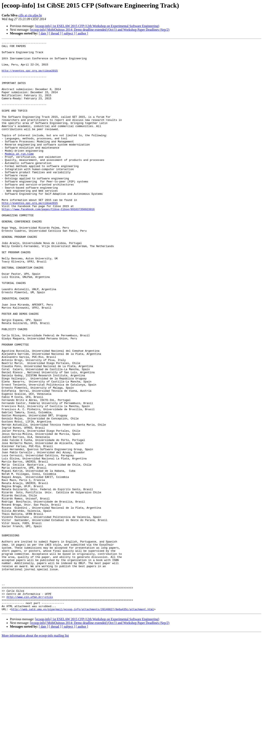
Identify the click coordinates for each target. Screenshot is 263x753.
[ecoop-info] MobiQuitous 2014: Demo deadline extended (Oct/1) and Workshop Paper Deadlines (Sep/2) (100, 29)
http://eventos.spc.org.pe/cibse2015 (30, 77)
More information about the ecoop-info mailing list (35, 749)
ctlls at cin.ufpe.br (30, 15)
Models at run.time (19, 176)
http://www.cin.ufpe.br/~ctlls (29, 708)
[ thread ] (55, 33)
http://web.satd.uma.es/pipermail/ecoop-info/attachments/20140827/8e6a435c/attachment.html (82, 723)
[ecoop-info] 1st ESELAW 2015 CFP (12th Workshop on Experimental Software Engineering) (97, 26)
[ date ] (43, 33)
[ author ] (82, 33)
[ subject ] (68, 33)
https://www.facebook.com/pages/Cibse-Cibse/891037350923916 (48, 243)
